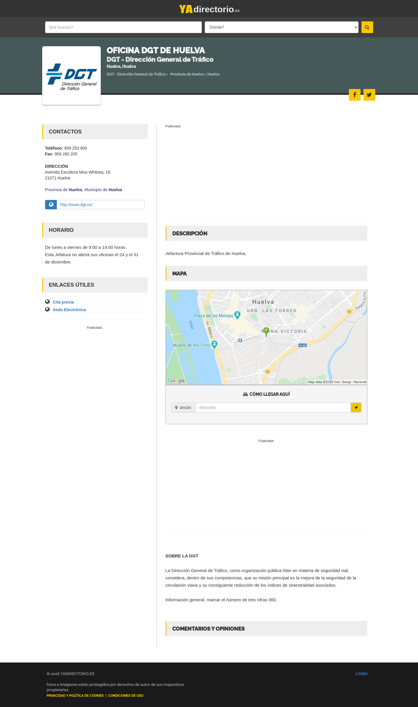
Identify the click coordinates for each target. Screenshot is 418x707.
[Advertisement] (95, 374)
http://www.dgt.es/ (76, 205)
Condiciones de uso (125, 696)
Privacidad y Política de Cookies (75, 696)
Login (361, 674)
